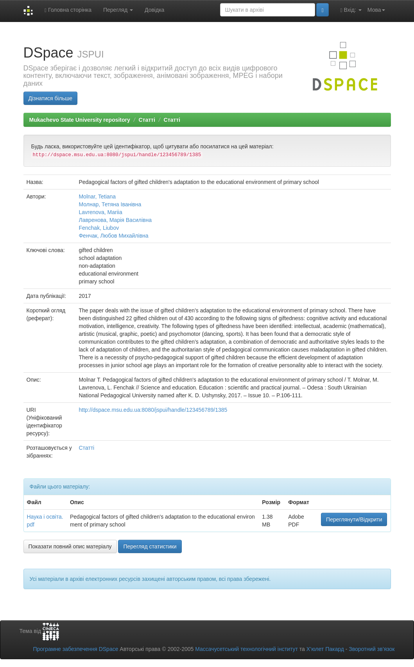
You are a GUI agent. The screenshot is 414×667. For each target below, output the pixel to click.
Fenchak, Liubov (99, 228)
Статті (146, 120)
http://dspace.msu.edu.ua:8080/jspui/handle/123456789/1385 (153, 410)
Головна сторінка (68, 10)
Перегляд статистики (149, 546)
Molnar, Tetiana (97, 196)
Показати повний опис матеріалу (70, 546)
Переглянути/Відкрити (354, 519)
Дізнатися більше (51, 98)
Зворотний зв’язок (371, 649)
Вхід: (351, 10)
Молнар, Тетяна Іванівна (110, 204)
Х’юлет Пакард (325, 649)
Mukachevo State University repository (79, 120)
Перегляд (118, 10)
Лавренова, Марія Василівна (115, 220)
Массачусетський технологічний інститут (246, 649)
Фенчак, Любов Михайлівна (113, 236)
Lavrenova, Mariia (100, 212)
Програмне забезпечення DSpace (75, 649)
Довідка (154, 10)
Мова (376, 10)
